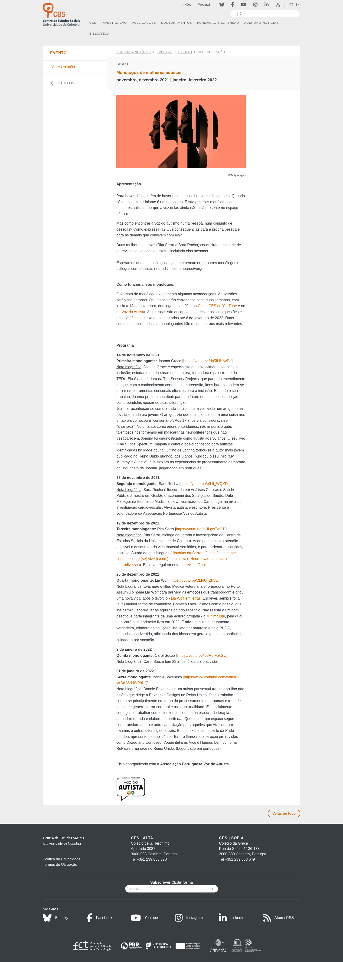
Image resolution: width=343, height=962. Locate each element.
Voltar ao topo (284, 813)
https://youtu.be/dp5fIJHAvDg (207, 361)
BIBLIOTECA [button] (99, 33)
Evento (185, 52)
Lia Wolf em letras (186, 598)
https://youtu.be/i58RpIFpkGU (201, 655)
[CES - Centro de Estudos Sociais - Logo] (61, 14)
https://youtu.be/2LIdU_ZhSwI (194, 580)
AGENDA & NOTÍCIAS (133, 52)
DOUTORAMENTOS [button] (176, 22)
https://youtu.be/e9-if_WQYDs (205, 484)
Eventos (165, 52)
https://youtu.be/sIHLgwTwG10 (201, 529)
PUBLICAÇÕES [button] (144, 22)
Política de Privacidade (62, 859)
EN (297, 4)
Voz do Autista (133, 312)
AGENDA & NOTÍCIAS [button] (261, 22)
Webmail (204, 4)
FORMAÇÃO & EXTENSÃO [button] (218, 22)
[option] (180, 131)
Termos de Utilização (60, 864)
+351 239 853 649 (240, 859)
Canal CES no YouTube (217, 306)
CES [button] (92, 22)
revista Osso (196, 565)
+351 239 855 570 (152, 859)
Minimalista (215, 616)
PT (291, 4)
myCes (186, 4)
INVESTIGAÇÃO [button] (114, 22)
